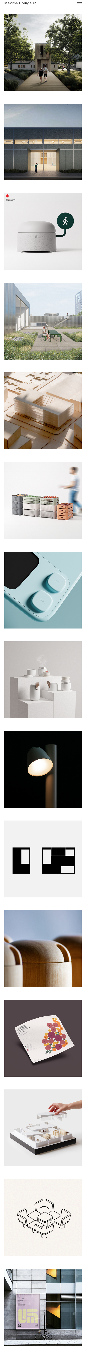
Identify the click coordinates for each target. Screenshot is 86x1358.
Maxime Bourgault (20, 3)
